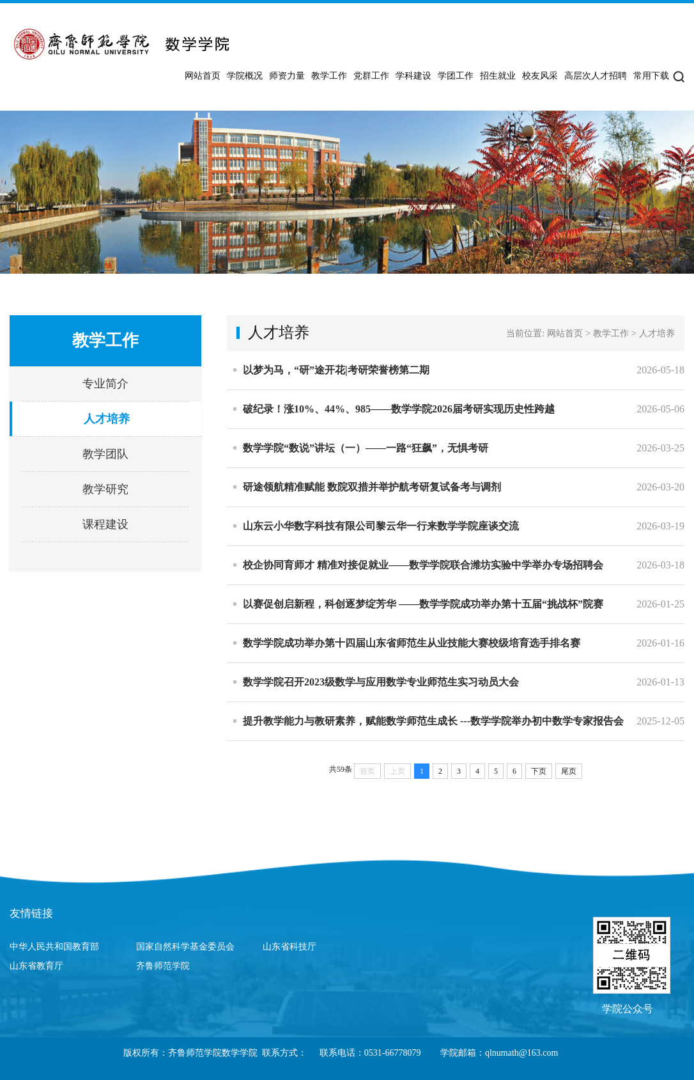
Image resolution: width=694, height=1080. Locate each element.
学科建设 (413, 76)
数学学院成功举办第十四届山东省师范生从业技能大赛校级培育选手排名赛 (411, 643)
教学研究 (105, 489)
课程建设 (105, 524)
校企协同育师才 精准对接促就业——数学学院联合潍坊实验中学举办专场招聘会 (423, 565)
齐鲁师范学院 (163, 966)
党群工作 (371, 76)
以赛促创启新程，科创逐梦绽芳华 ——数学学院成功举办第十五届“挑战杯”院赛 (423, 604)
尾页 (568, 771)
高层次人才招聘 (595, 76)
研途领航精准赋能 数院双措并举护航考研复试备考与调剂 (372, 486)
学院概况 (245, 76)
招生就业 (498, 76)
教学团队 (105, 454)
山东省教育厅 (36, 966)
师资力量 (287, 76)
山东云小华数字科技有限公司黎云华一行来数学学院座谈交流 (381, 525)
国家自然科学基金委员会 (185, 946)
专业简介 (105, 383)
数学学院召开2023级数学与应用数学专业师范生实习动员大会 (381, 682)
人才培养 (107, 418)
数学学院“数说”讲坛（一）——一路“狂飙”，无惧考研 (365, 447)
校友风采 (540, 76)
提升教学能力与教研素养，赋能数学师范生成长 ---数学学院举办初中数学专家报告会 (433, 721)
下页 (538, 771)
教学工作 (329, 76)
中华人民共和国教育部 (54, 946)
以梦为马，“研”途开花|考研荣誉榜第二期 (336, 369)
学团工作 (456, 76)
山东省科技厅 (289, 946)
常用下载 (651, 76)
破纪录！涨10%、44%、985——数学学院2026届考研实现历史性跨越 (399, 408)
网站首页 (202, 76)
